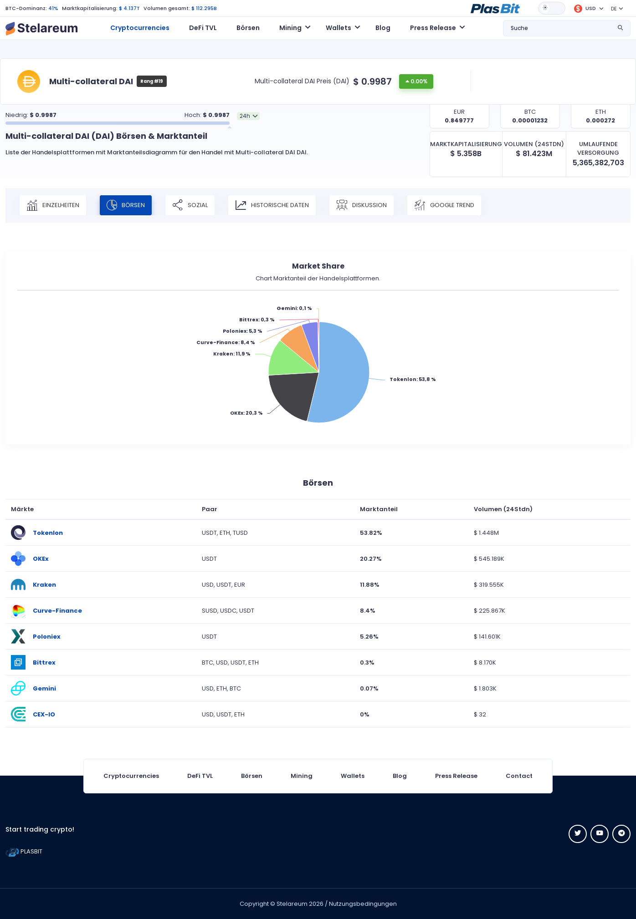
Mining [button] (290, 27)
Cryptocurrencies (139, 27)
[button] (495, 7)
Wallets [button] (338, 27)
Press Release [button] (433, 27)
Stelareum (292, 903)
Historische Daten (272, 205)
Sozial (190, 205)
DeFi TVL (203, 27)
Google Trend (444, 205)
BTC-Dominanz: (26, 8)
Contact (519, 776)
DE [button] (614, 8)
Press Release (456, 776)
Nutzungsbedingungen (363, 903)
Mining (302, 776)
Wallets (352, 776)
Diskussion (361, 205)
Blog (382, 27)
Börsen (248, 27)
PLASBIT (23, 851)
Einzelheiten (52, 205)
